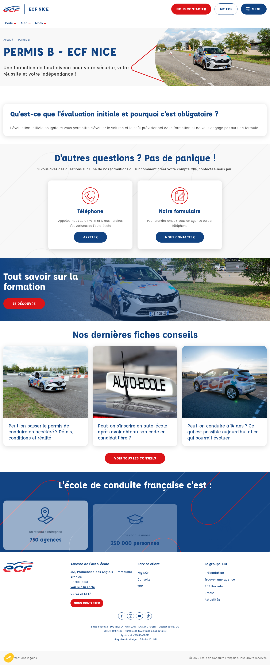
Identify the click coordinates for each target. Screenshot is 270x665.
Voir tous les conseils (135, 458)
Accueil (8, 39)
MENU (254, 9)
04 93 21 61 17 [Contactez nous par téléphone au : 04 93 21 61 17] (80, 594)
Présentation (214, 573)
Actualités (212, 600)
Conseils (144, 579)
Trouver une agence (220, 579)
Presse (210, 593)
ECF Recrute (214, 586)
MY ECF (226, 9)
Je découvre (24, 303)
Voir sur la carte (82, 587)
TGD (140, 586)
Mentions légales (25, 658)
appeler (90, 237)
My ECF (143, 573)
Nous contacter (191, 9)
